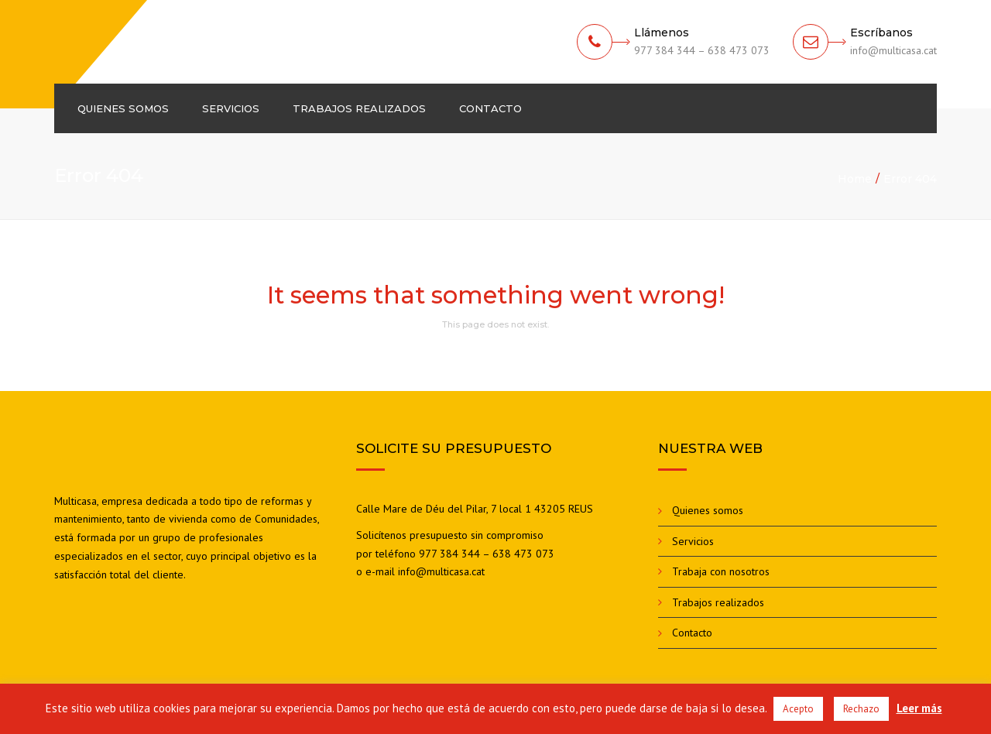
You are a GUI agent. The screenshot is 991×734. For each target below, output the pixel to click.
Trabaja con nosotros (721, 571)
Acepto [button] (798, 708)
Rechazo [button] (861, 708)
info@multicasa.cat (441, 571)
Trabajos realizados (359, 108)
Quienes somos (123, 108)
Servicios (230, 108)
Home (855, 179)
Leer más (919, 708)
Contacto (490, 108)
